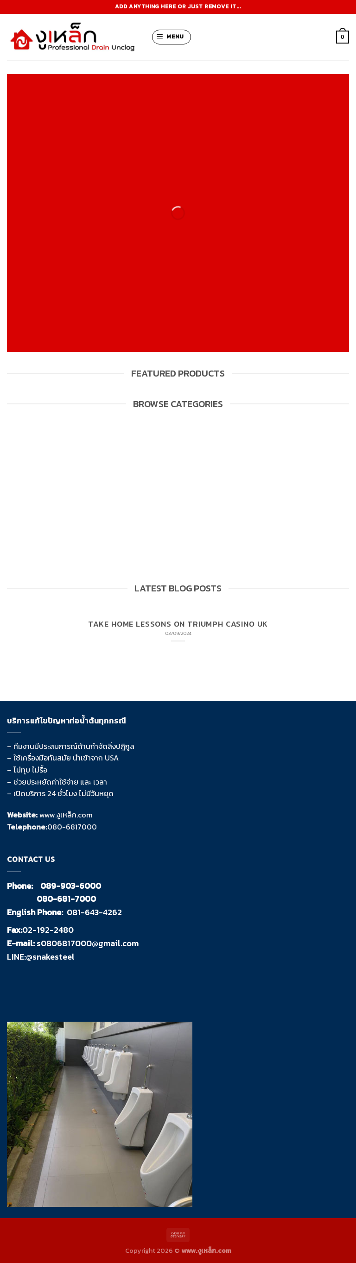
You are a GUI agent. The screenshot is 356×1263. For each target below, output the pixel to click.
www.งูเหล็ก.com (66, 814)
